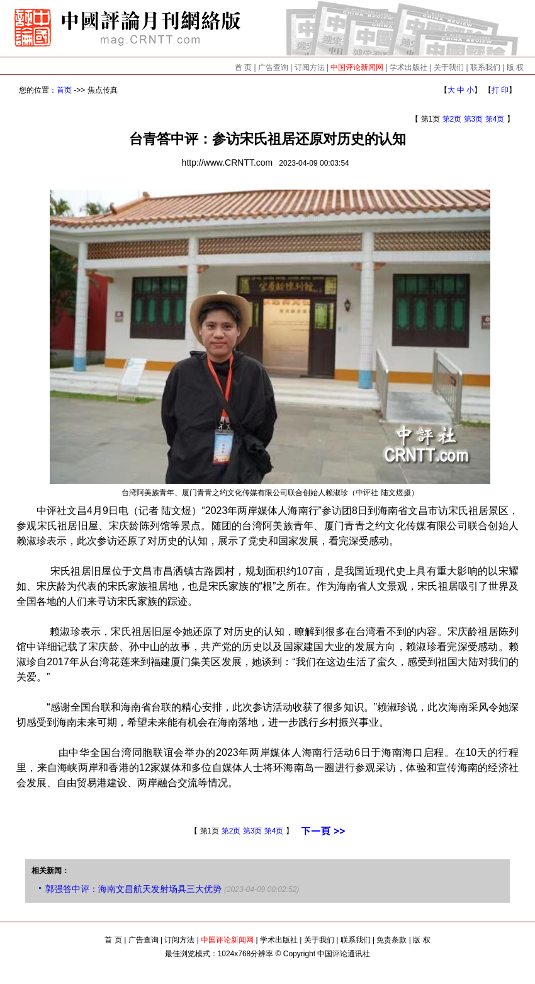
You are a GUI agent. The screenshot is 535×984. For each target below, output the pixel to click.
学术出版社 (408, 67)
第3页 (473, 119)
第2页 (452, 119)
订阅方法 (310, 67)
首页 (64, 90)
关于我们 (449, 67)
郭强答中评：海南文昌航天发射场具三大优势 (133, 889)
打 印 (500, 90)
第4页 (495, 119)
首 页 (243, 67)
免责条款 (391, 939)
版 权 (515, 67)
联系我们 (485, 67)
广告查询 (273, 67)
